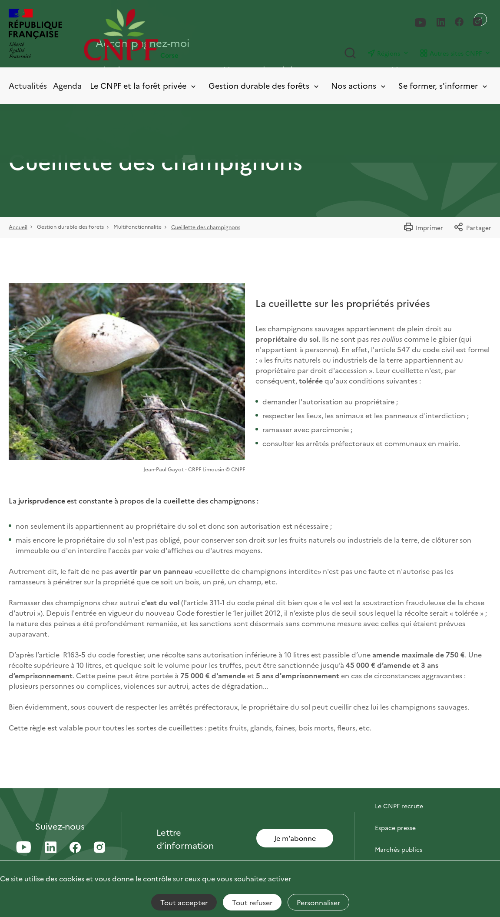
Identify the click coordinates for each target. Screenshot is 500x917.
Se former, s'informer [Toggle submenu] (443, 86)
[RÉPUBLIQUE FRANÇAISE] (35, 34)
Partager (472, 227)
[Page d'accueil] (167, 34)
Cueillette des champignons (205, 226)
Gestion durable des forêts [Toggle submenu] (264, 86)
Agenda (67, 85)
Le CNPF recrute (399, 805)
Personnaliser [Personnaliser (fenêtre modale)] (318, 902)
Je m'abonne (295, 838)
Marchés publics (398, 849)
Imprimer (423, 227)
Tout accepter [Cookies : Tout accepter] (184, 902)
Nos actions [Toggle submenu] (359, 86)
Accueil (18, 226)
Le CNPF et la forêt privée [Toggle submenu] (143, 86)
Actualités (28, 85)
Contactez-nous (398, 784)
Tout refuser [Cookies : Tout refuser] (252, 902)
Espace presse (395, 827)
